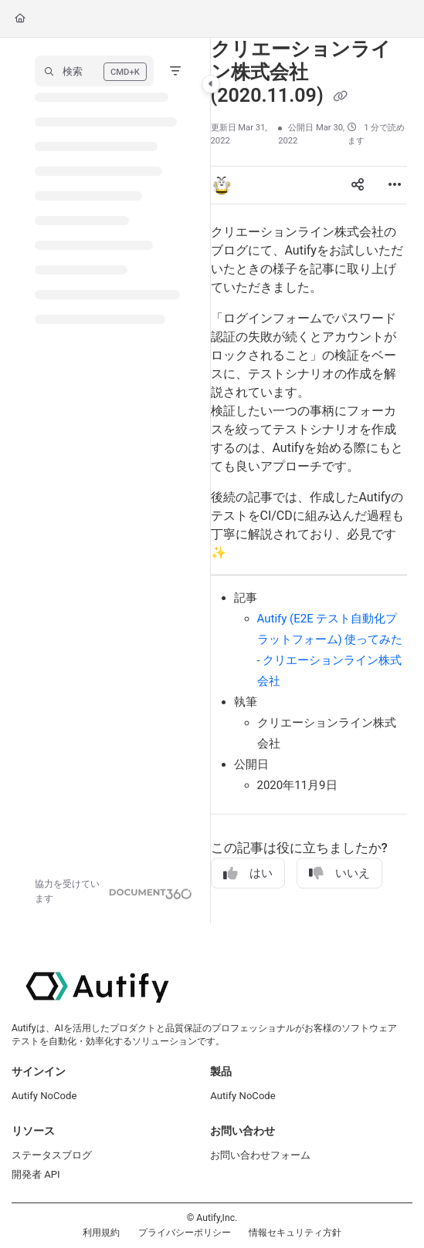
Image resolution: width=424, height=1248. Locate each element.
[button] (94, 71)
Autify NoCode (44, 1095)
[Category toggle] (211, 84)
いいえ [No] (339, 873)
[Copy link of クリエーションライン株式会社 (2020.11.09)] (340, 97)
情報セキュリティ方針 (295, 1232)
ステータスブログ (52, 1155)
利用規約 (101, 1232)
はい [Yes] (248, 873)
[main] (309, 480)
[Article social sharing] (357, 185)
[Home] (20, 19)
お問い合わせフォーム (260, 1155)
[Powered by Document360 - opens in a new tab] (113, 891)
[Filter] (175, 71)
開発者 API (36, 1174)
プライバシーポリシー (184, 1232)
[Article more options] (394, 185)
